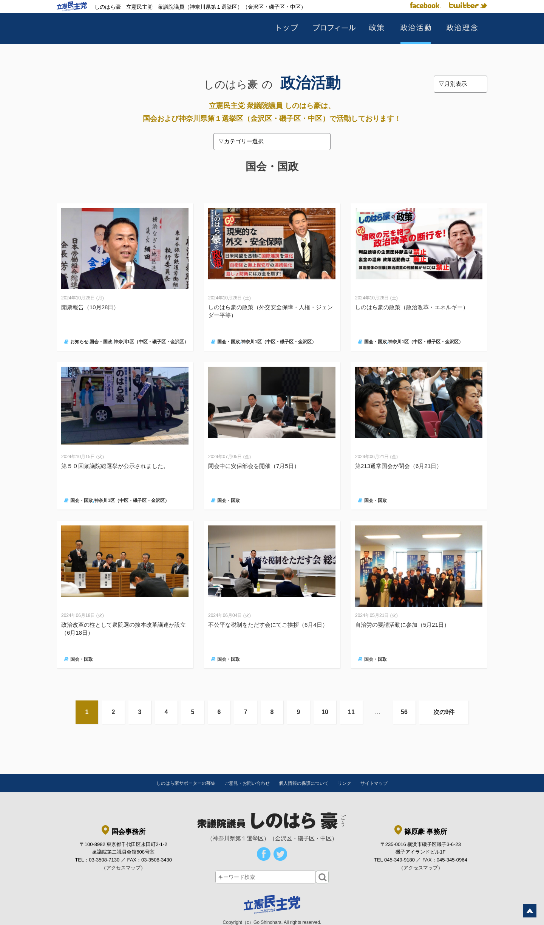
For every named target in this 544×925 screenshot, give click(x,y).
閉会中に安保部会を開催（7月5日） (254, 466)
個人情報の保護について (304, 783)
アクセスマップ (123, 868)
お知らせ (79, 341)
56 (404, 712)
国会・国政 (101, 341)
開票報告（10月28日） (90, 307)
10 (324, 712)
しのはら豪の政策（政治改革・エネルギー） (411, 307)
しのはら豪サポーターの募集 (185, 783)
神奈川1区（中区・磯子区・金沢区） (151, 341)
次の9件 (444, 712)
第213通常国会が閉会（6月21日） (398, 466)
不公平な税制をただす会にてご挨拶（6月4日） (268, 624)
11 (351, 712)
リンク (344, 783)
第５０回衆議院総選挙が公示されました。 (115, 466)
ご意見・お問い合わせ (247, 783)
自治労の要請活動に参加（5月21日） (402, 624)
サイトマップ (374, 783)
